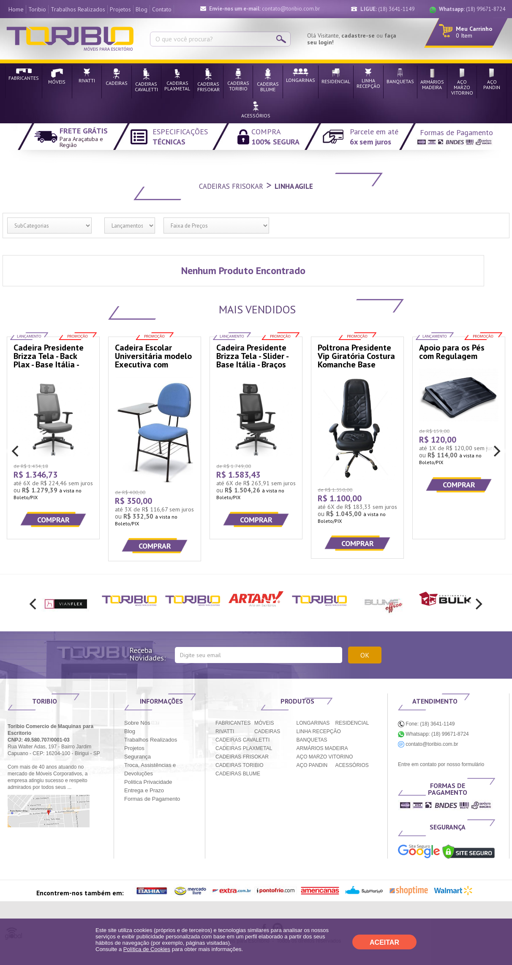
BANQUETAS (312, 740)
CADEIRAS (267, 731)
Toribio (37, 9)
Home (16, 9)
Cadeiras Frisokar (231, 186)
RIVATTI (224, 731)
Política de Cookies (146, 949)
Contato (162, 9)
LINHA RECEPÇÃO (319, 731)
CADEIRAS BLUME (237, 774)
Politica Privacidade (148, 782)
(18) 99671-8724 (472, 9)
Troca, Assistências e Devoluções (150, 769)
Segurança (137, 756)
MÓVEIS (264, 723)
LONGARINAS (313, 723)
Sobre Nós (137, 723)
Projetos (120, 9)
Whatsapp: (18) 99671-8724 (433, 734)
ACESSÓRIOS (351, 765)
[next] (496, 451)
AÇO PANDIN (312, 765)
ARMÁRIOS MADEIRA (322, 748)
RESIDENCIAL (352, 723)
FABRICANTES (233, 723)
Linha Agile (294, 186)
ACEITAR (384, 942)
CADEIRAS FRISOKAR (242, 757)
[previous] (16, 451)
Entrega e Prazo (144, 790)
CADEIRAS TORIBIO (239, 765)
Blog (141, 9)
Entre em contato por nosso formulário (441, 764)
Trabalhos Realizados (78, 9)
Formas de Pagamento (152, 799)
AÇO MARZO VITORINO (325, 757)
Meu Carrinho (474, 29)
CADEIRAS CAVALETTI (242, 740)
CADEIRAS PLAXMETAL (243, 748)
